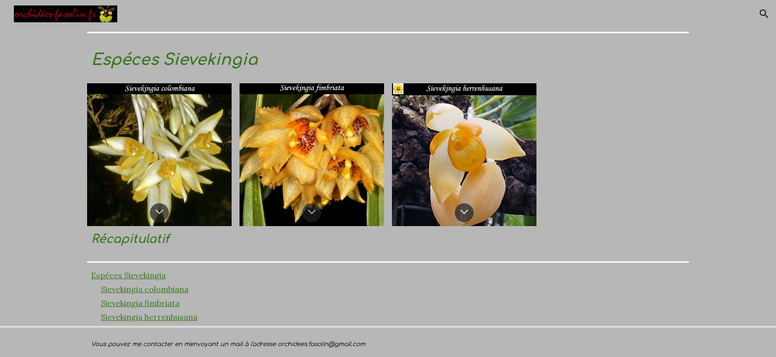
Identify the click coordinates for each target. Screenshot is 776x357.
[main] (388, 58)
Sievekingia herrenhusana (149, 317)
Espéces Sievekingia (128, 275)
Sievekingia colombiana (145, 289)
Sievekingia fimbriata (140, 303)
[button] (764, 14)
